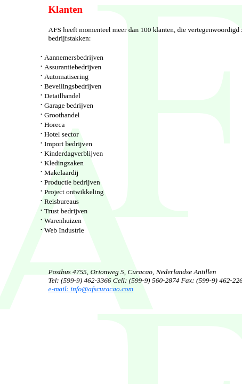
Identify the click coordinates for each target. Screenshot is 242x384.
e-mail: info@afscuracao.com (91, 289)
